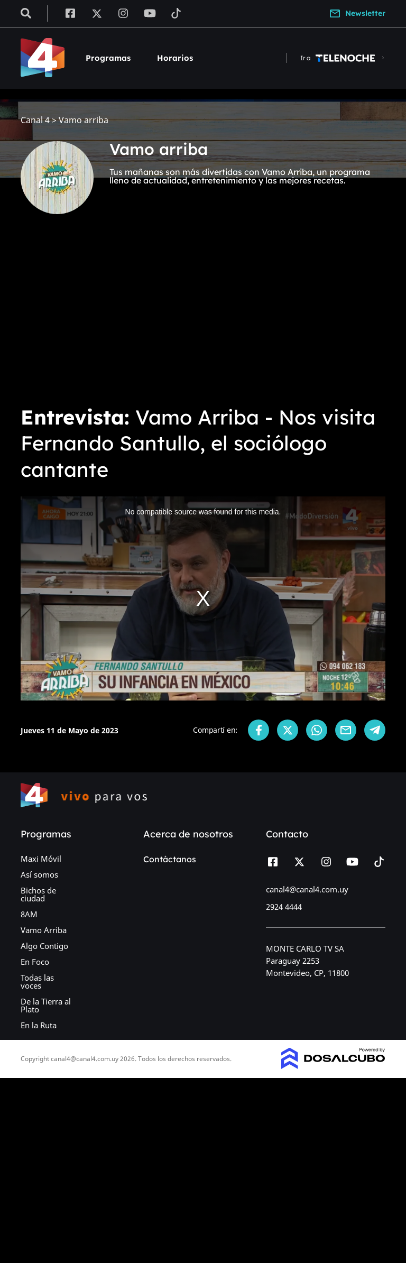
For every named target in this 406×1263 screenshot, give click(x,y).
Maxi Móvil (41, 858)
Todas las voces (37, 981)
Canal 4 (35, 120)
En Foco (35, 961)
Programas (108, 58)
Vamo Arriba (44, 930)
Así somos (39, 874)
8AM (29, 914)
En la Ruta (39, 1025)
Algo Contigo (44, 946)
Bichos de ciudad (38, 894)
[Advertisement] (203, 317)
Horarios (175, 58)
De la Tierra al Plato (46, 1005)
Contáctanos (169, 859)
